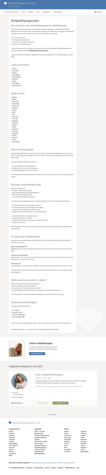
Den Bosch (15, 116)
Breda (13, 112)
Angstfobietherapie (48, 462)
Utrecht (14, 81)
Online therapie (57, 12)
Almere (14, 99)
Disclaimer (29, 467)
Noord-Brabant (16, 75)
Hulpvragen (46, 12)
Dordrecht (15, 120)
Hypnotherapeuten (69, 462)
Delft (13, 114)
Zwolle (14, 139)
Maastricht (15, 129)
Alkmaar (14, 97)
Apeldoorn (15, 107)
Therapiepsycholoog (36, 462)
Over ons (47, 467)
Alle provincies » (16, 85)
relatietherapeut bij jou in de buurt (38, 50)
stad (20, 312)
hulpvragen (22, 314)
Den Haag (15, 118)
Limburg (14, 73)
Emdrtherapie (59, 462)
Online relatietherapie (18, 316)
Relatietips (60, 467)
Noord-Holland (16, 77)
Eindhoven (15, 122)
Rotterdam (15, 133)
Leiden (14, 127)
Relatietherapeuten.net (19, 467)
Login (77, 467)
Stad (38, 12)
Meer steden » (16, 141)
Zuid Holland (15, 83)
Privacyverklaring (38, 467)
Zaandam (15, 137)
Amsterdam (15, 105)
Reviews (53, 467)
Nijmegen (15, 131)
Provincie (30, 12)
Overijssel (15, 79)
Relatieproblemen (69, 467)
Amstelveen (15, 103)
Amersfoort (15, 101)
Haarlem (14, 125)
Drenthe (14, 68)
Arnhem (14, 110)
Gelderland (15, 70)
